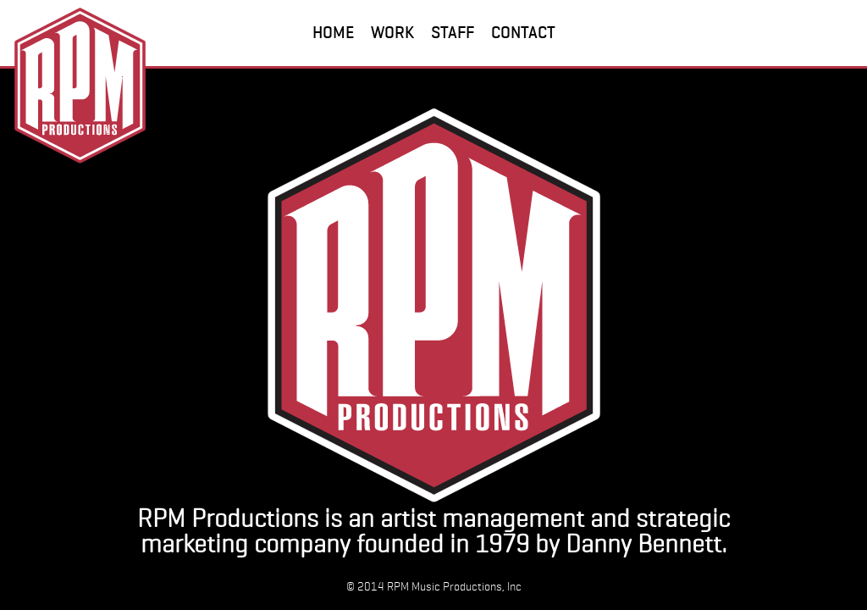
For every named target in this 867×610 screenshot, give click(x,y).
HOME (333, 32)
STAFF (452, 32)
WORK (392, 32)
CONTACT (523, 32)
